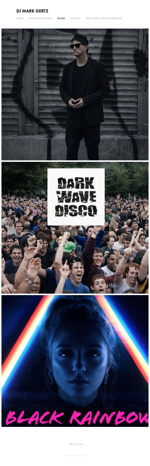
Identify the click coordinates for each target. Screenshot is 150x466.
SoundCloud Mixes (40, 18)
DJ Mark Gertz (32, 11)
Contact (75, 18)
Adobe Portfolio (80, 456)
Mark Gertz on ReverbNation (104, 18)
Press (20, 18)
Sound (61, 18)
